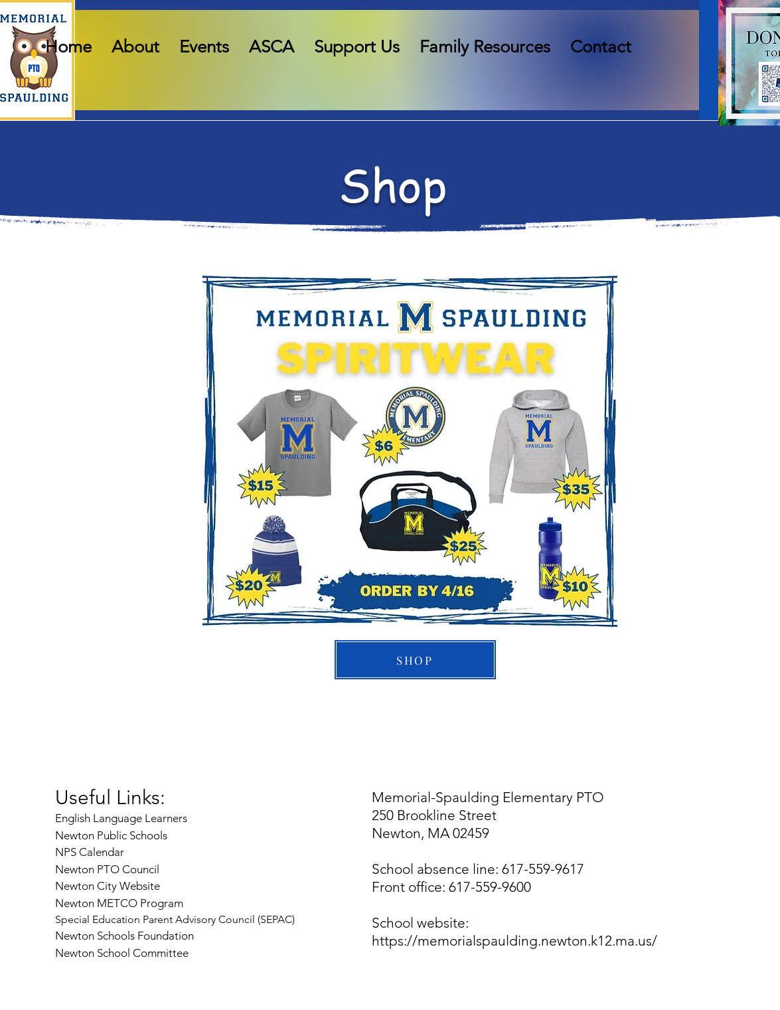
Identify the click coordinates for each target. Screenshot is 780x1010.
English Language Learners (121, 818)
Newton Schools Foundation (125, 935)
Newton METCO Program (119, 903)
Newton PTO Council (107, 869)
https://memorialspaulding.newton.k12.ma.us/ (514, 940)
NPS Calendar (91, 852)
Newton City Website (107, 885)
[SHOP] (415, 659)
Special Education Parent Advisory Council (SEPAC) (175, 919)
